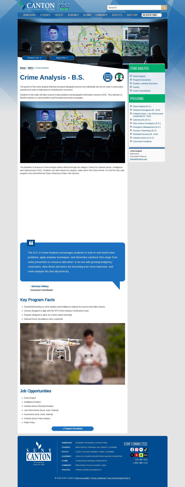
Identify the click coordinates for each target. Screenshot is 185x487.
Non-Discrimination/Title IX (119, 478)
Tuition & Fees (101, 443)
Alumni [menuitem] (87, 15)
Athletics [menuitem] (117, 15)
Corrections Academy (142, 141)
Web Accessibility (82, 478)
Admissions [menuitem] (29, 15)
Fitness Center (82, 470)
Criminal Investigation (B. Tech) (146, 110)
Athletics (66, 470)
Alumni (65, 461)
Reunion (91, 461)
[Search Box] (134, 7)
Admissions (67, 443)
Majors (108, 456)
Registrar (117, 456)
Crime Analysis (139, 76)
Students (66, 447)
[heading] (38, 6)
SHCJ (30, 68)
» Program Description (72, 429)
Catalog (79, 456)
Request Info (33, 58)
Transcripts (101, 461)
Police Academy (93, 465)
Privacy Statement (98, 478)
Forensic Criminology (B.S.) (145, 131)
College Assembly (90, 452)
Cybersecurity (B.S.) (142, 120)
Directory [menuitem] (132, 15)
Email (102, 452)
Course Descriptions (142, 91)
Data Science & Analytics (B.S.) (147, 123)
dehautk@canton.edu (138, 159)
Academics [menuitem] (73, 15)
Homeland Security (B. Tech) (145, 134)
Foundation (80, 461)
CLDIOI (78, 452)
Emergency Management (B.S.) (147, 127)
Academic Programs (84, 443)
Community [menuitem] (102, 15)
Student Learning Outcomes (145, 83)
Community (66, 465)
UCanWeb (113, 447)
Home (23, 68)
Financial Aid (93, 447)
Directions (80, 465)
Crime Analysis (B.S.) (142, 106)
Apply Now (61, 58)
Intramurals (95, 470)
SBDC (104, 465)
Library (104, 447)
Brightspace (81, 447)
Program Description (142, 80)
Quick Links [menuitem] (151, 15)
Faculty (136, 87)
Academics (66, 456)
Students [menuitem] (45, 15)
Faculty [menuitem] (59, 15)
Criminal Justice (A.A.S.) (143, 138)
